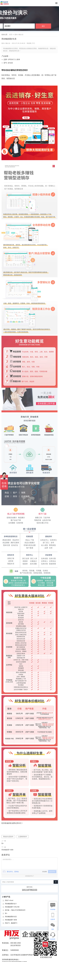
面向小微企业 (19, 34)
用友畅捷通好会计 (11, 903)
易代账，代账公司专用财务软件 (15, 910)
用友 (15, 59)
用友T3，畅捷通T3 (11, 923)
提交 (43, 26)
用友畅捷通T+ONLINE (12, 907)
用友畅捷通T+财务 (7, 850)
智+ (2, 843)
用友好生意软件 (8, 836)
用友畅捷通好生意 (11, 916)
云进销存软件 (22, 836)
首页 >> (12, 34)
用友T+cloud (9, 900)
